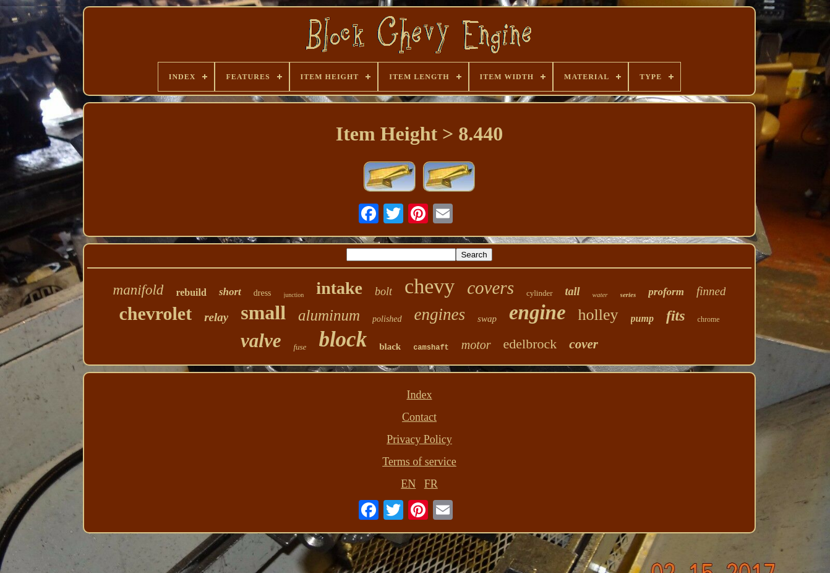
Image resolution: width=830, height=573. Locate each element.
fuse (299, 346)
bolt (383, 291)
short (230, 292)
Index (419, 395)
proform (666, 292)
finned (711, 291)
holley (598, 315)
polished (386, 319)
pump (642, 318)
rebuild (191, 292)
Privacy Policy (419, 439)
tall (572, 291)
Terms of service (419, 461)
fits (675, 316)
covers (490, 288)
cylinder (539, 293)
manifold (138, 290)
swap (487, 319)
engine (537, 312)
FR (431, 484)
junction (294, 294)
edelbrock (530, 343)
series (628, 294)
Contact (419, 417)
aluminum (329, 315)
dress (263, 293)
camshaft (431, 347)
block (343, 339)
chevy (429, 286)
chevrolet (155, 313)
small (263, 312)
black (390, 346)
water (600, 294)
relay (216, 317)
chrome (709, 319)
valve (261, 340)
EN (408, 484)
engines (439, 314)
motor (476, 344)
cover (583, 344)
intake (339, 288)
